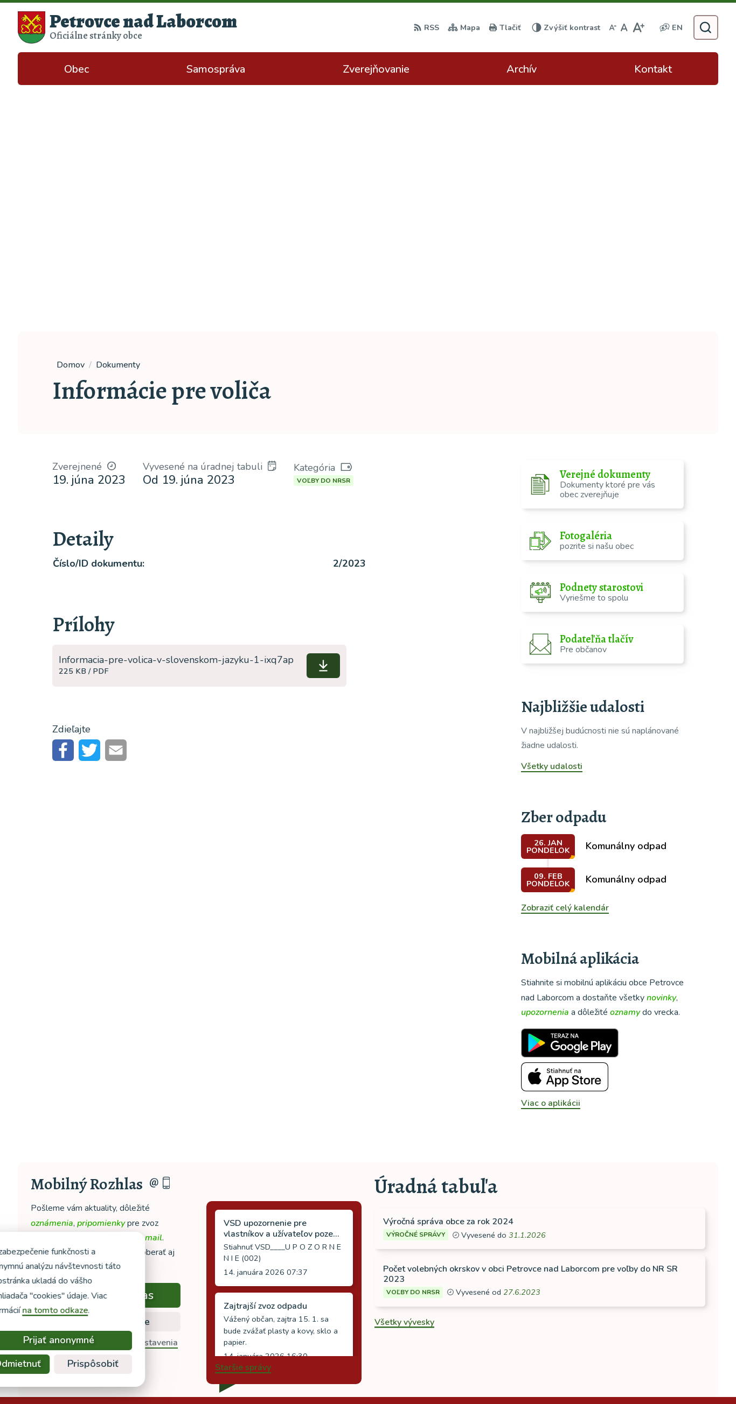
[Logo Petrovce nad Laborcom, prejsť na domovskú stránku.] (127, 27)
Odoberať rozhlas (106, 1049)
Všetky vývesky (404, 1076)
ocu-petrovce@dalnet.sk (652, 1314)
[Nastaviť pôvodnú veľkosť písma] (624, 27)
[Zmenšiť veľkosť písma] (613, 27)
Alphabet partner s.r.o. (347, 1375)
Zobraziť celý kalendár (565, 661)
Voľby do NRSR (323, 234)
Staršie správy (243, 1121)
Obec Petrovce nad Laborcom (521, 1375)
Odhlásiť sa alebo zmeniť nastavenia (106, 1096)
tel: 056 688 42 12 (641, 1301)
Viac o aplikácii (550, 857)
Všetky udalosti (551, 520)
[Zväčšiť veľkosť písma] (638, 27)
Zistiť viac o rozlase (106, 1075)
